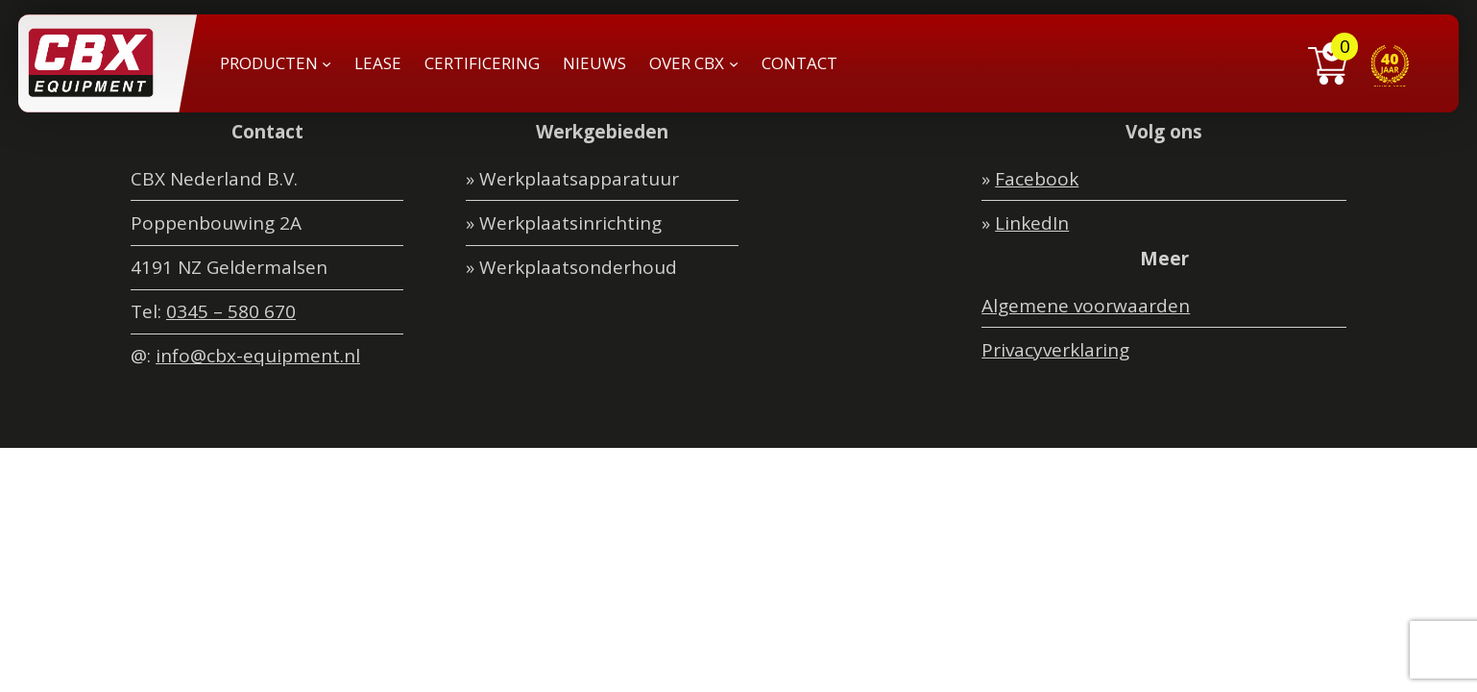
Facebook (1036, 178)
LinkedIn (1032, 222)
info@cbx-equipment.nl (258, 355)
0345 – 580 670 (231, 311)
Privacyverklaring (1055, 349)
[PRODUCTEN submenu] (326, 63)
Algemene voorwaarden (1085, 305)
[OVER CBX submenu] (733, 63)
